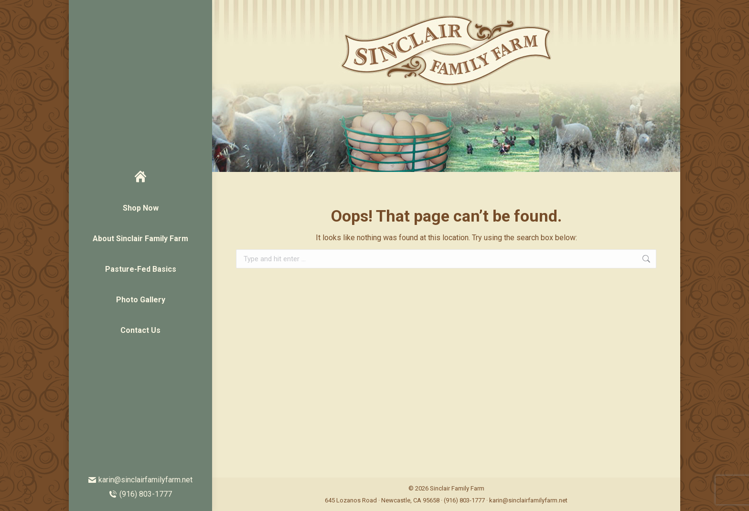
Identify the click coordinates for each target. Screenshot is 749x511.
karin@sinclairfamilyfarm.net (140, 479)
